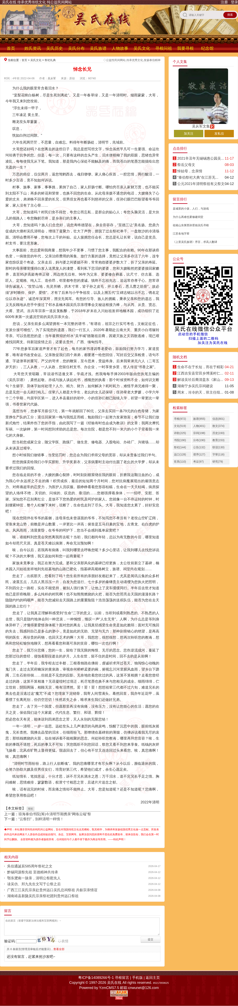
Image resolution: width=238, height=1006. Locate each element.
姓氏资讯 (32, 48)
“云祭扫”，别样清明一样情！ (41, 819)
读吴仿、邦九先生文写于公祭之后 (34, 884)
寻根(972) (180, 418)
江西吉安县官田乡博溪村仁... (200, 373)
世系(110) (180, 461)
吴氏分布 (76, 48)
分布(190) (199, 440)
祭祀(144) (180, 447)
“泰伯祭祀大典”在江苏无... (197, 177)
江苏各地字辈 (181, 233)
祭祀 (30, 808)
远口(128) (180, 454)
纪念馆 (207, 48)
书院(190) (180, 440)
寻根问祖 (163, 48)
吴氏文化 (141, 48)
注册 (224, 2)
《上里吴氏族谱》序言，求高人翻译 (195, 241)
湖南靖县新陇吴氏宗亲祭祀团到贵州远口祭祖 (43, 896)
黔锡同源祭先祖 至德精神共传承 (32, 872)
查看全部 (58, 949)
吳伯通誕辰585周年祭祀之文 (29, 866)
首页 (11, 48)
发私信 (219, 133)
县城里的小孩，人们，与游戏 (191, 208)
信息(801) (218, 418)
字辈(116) (218, 454)
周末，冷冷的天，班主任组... (200, 392)
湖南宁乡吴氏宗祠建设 (195, 386)
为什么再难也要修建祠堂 (188, 216)
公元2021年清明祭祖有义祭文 (201, 184)
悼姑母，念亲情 (189, 171)
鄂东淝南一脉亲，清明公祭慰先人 (34, 878)
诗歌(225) (180, 433)
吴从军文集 (203, 124)
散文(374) (218, 425)
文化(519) (180, 425)
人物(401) (199, 425)
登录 (234, 2)
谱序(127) (199, 454)
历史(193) (218, 433)
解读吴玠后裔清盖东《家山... (200, 380)
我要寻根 (185, 48)
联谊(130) (218, 447)
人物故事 (120, 48)
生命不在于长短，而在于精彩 (200, 367)
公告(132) (199, 447)
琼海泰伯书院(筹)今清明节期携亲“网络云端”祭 (54, 814)
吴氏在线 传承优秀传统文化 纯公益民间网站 (37, 2)
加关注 (188, 133)
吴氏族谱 (98, 48)
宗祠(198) (199, 433)
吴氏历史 (54, 48)
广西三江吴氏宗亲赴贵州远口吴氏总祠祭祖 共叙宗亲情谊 (52, 890)
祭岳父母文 (186, 165)
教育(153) (218, 440)
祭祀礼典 (50, 60)
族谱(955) (199, 418)
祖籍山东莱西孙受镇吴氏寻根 (191, 225)
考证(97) (198, 461)
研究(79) (217, 461)
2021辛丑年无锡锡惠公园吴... (200, 158)
